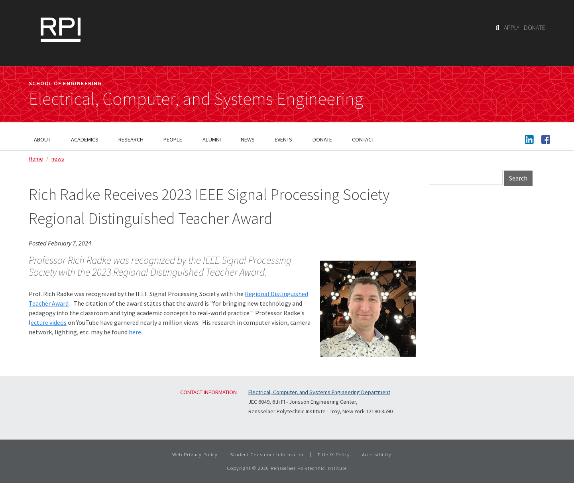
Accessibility (376, 454)
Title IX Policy (333, 454)
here (135, 332)
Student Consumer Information (267, 454)
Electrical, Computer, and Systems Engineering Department (319, 392)
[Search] (497, 27)
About (42, 139)
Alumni (211, 139)
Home (36, 158)
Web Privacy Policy (195, 454)
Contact (363, 139)
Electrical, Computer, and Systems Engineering (196, 99)
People (172, 139)
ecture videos (49, 322)
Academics (84, 139)
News (248, 139)
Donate (322, 139)
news (57, 158)
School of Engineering (65, 83)
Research (131, 139)
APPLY (511, 27)
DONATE (534, 27)
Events (283, 139)
